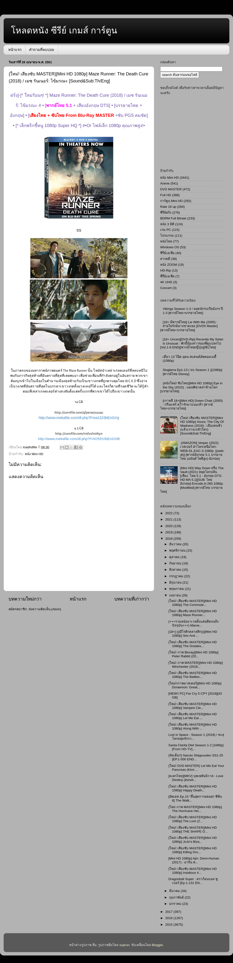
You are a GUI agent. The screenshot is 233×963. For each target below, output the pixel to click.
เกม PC (165, 230)
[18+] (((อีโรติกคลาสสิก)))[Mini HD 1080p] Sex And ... (192, 633)
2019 (169, 532)
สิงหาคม (175, 569)
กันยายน (175, 563)
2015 (169, 924)
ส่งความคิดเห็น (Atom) (45, 609)
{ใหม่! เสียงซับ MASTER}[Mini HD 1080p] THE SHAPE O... (192, 829)
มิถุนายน (176, 582)
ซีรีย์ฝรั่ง (165, 212)
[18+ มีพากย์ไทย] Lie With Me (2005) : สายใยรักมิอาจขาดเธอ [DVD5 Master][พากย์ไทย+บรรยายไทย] (189, 326)
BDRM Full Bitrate (173, 218)
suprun (124, 945)
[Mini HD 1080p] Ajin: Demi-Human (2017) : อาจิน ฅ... (193, 860)
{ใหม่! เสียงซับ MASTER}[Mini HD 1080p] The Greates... (192, 644)
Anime (164, 183)
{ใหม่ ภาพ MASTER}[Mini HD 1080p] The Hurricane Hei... (195, 809)
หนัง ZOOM (168, 264)
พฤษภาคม (177, 589)
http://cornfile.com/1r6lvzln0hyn (79, 433)
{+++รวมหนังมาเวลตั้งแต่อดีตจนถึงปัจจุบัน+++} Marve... (193, 623)
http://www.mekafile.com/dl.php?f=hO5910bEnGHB (79, 439)
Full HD (165, 195)
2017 (169, 912)
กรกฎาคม (176, 576)
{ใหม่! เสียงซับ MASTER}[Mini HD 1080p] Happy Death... (192, 788)
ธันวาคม (176, 544)
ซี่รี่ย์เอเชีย (167, 276)
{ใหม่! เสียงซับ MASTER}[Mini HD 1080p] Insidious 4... (192, 871)
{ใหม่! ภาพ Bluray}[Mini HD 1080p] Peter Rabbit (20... (193, 654)
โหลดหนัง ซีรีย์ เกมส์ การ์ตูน (64, 30)
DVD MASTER (171, 189)
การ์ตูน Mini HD (171, 201)
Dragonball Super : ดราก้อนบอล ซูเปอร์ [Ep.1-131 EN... (193, 881)
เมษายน (175, 595)
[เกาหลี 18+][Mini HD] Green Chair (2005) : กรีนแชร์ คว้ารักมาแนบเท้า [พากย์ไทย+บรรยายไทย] (191, 404)
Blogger (157, 945)
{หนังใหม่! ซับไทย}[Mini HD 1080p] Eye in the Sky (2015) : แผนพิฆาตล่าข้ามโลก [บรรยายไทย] (191, 387)
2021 (169, 519)
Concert (166, 288)
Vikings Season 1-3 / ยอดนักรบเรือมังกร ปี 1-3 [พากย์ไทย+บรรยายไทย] (193, 310)
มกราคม (175, 904)
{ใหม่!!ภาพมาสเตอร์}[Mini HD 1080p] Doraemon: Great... (194, 685)
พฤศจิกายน (177, 550)
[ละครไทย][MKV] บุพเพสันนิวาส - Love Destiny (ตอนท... (195, 778)
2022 (169, 513)
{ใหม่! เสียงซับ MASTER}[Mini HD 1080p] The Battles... (192, 675)
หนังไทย (166, 241)
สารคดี (165, 259)
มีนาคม (175, 891)
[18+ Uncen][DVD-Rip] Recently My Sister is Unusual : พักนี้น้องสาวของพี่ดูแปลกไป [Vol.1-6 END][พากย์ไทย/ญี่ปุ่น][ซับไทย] (192, 343)
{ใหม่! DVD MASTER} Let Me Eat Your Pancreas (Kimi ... (196, 767)
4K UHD (166, 282)
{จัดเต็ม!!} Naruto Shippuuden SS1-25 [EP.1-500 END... (195, 757)
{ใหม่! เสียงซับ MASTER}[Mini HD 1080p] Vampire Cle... (192, 706)
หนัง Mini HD (34, 454)
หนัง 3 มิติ (167, 224)
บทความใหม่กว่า (25, 599)
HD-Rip (165, 270)
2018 (169, 538)
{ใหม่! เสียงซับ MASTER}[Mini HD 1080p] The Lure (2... (192, 819)
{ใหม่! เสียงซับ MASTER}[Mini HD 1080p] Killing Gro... (192, 850)
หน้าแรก (15, 50)
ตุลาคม (175, 557)
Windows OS (169, 247)
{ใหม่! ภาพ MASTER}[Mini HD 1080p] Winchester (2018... (195, 664)
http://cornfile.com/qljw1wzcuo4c (79, 412)
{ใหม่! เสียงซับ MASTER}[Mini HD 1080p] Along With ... (192, 726)
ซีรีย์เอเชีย (167, 253)
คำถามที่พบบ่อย (41, 50)
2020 (169, 526)
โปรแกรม (167, 235)
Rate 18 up (168, 207)
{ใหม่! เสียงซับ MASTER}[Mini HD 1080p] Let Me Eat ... (192, 716)
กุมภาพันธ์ (177, 897)
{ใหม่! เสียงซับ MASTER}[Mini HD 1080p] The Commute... (192, 603)
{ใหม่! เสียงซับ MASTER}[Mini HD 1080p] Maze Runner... (192, 613)
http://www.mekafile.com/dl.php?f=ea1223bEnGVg (79, 418)
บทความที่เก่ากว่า (131, 599)
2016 (169, 918)
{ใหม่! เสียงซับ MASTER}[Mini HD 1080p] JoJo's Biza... (192, 839)
